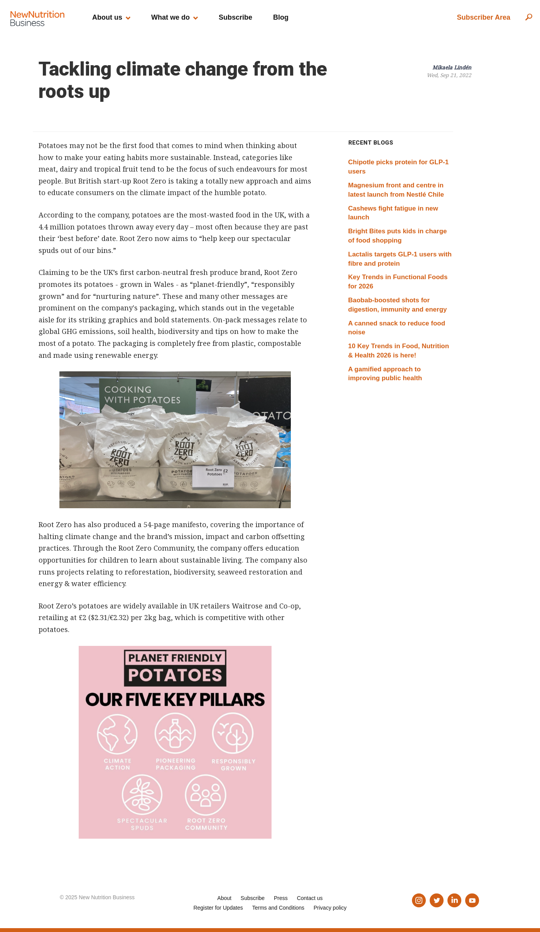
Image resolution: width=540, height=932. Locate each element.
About (224, 898)
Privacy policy (330, 908)
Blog (281, 17)
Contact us (310, 898)
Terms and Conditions (278, 908)
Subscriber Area (483, 17)
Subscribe (235, 17)
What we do (170, 17)
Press (281, 898)
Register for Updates (218, 908)
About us (107, 17)
